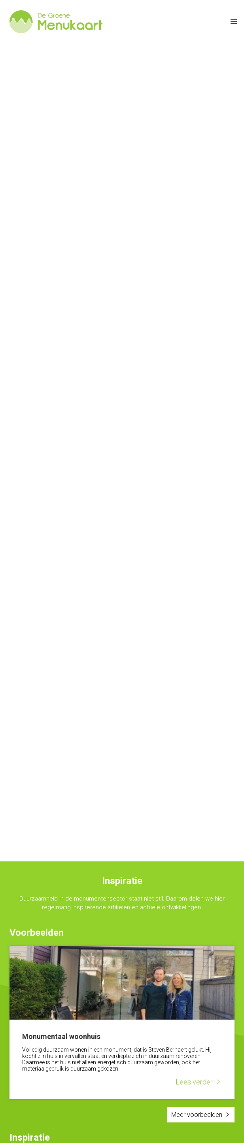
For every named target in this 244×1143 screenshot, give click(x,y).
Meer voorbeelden (196, 1114)
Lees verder (194, 1082)
